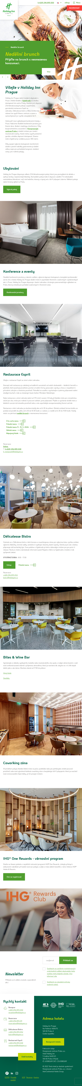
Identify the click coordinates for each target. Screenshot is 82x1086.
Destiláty (6, 678)
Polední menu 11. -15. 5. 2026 (20, 427)
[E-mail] (51, 960)
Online (5, 446)
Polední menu (15, 424)
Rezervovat (74, 8)
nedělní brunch (23, 413)
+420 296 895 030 (15, 1043)
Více (48, 72)
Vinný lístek (7, 673)
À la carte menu (15, 421)
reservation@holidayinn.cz (17, 1023)
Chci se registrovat (14, 877)
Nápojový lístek (15, 433)
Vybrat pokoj (12, 189)
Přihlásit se (68, 960)
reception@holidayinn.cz (17, 1012)
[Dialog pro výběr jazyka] (59, 2)
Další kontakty (27, 1057)
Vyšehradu (26, 100)
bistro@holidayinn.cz (10, 577)
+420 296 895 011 (15, 1021)
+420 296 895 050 (15, 1010)
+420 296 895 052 (10, 575)
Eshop (9, 565)
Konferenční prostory (15, 292)
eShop (67, 2)
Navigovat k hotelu (53, 1042)
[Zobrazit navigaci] (76, 2)
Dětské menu (14, 430)
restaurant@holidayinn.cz (14, 451)
